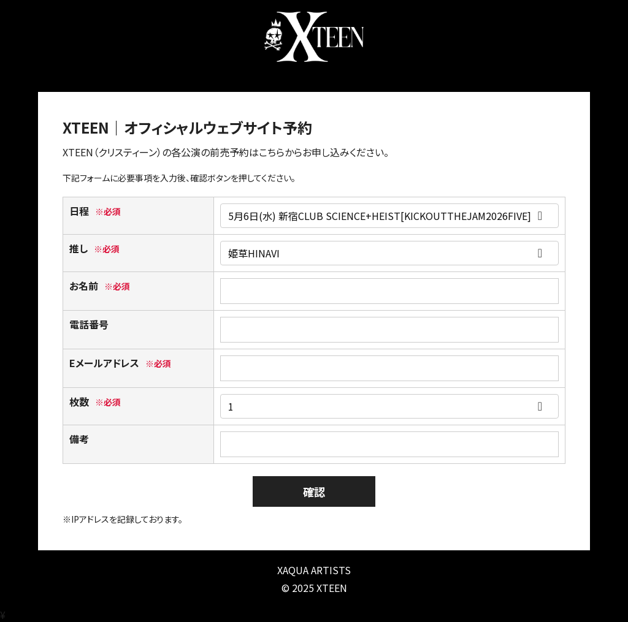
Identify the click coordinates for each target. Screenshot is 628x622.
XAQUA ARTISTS (314, 570)
